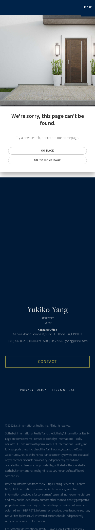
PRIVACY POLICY (33, 390)
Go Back (47, 151)
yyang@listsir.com (76, 341)
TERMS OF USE (63, 390)
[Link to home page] (4, 7)
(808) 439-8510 (38, 341)
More (88, 7)
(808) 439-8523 (17, 341)
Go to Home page (47, 160)
